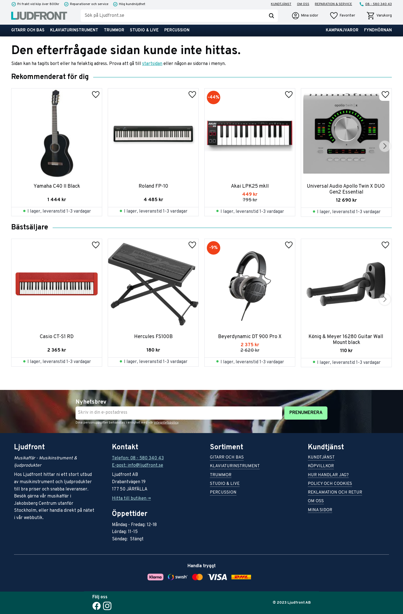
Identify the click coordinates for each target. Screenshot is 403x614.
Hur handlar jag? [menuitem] (328, 475)
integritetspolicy (166, 423)
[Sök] (271, 16)
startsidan (152, 64)
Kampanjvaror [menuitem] (342, 30)
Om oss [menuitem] (303, 4)
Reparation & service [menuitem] (333, 4)
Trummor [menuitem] (114, 30)
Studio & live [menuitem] (144, 30)
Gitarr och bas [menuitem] (27, 30)
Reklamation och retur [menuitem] (335, 492)
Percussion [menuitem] (176, 30)
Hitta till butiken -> (131, 498)
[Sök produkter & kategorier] (173, 16)
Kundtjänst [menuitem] (281, 4)
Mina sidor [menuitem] (320, 510)
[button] (342, 15)
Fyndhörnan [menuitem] (378, 30)
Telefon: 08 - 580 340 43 (138, 458)
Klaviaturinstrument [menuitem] (74, 30)
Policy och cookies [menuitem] (330, 484)
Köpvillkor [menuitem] (321, 466)
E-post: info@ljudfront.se (137, 465)
